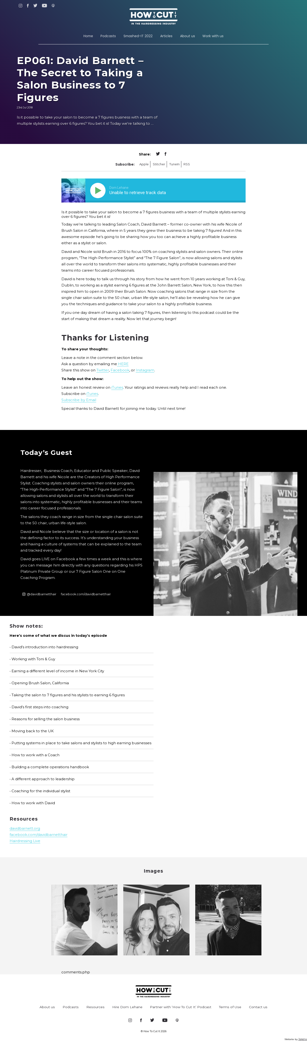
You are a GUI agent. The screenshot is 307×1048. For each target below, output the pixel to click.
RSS (186, 164)
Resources (95, 1007)
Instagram (145, 370)
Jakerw (302, 1039)
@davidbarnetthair (39, 594)
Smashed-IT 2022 (138, 36)
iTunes (117, 387)
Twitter (102, 370)
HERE (123, 364)
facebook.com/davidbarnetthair (86, 594)
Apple (144, 164)
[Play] (98, 190)
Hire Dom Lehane (127, 1007)
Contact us (258, 1007)
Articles (166, 36)
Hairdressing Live (25, 841)
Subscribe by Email (78, 400)
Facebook (120, 370)
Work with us (213, 36)
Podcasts (108, 36)
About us (187, 36)
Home (88, 36)
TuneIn (174, 164)
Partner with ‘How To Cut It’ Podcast (180, 1007)
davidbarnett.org (25, 828)
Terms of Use (230, 1007)
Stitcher (159, 164)
